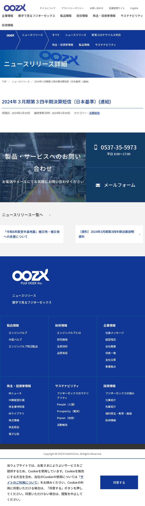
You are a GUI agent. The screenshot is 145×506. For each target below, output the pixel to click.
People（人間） (66, 404)
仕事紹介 (110, 400)
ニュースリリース (32, 35)
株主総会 (14, 427)
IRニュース (15, 393)
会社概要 (110, 346)
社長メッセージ (114, 333)
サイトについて (48, 8)
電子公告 (14, 434)
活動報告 (62, 425)
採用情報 (7, 25)
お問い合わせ (96, 8)
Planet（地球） (66, 418)
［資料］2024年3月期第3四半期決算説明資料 (106, 234)
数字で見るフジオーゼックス (36, 16)
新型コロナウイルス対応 (106, 35)
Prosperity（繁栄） (69, 411)
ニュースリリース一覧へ (22, 214)
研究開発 (62, 339)
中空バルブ (15, 339)
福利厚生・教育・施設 (118, 413)
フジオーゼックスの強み (119, 393)
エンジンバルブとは (69, 333)
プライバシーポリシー (72, 8)
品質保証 (62, 353)
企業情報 (7, 16)
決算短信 (94, 113)
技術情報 (82, 16)
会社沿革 (110, 360)
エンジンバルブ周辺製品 (23, 346)
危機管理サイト (117, 8)
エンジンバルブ (18, 333)
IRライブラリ (16, 413)
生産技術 (62, 346)
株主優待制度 (17, 406)
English (134, 8)
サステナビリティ (132, 16)
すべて (56, 35)
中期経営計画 (17, 400)
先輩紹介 (110, 406)
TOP (4, 81)
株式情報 (14, 420)
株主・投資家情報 (104, 16)
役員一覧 (110, 353)
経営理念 (110, 339)
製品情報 (66, 16)
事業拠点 (110, 366)
